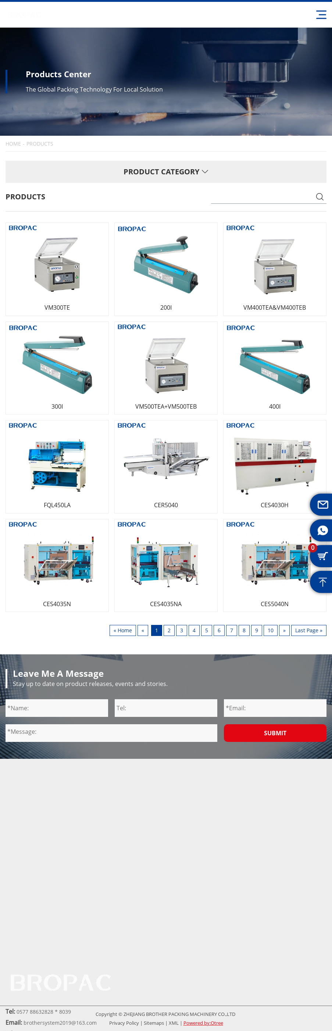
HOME (13, 144)
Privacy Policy (124, 1023)
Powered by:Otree (203, 1023)
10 (271, 630)
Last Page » (308, 630)
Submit (275, 733)
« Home (123, 630)
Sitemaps (154, 1023)
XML (174, 1023)
